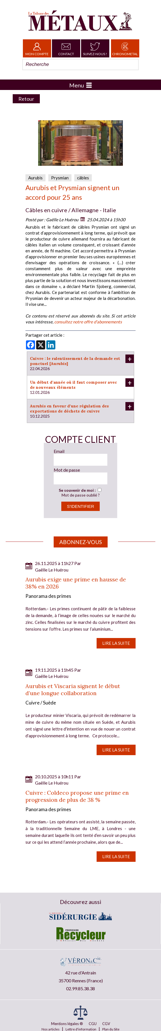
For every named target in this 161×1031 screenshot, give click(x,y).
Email (59, 451)
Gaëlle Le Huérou (62, 219)
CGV (106, 1023)
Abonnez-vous (80, 542)
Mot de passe (67, 469)
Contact (66, 48)
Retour (26, 99)
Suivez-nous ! (95, 48)
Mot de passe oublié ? (81, 495)
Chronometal (125, 48)
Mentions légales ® (67, 1023)
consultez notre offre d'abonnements (88, 321)
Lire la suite (116, 643)
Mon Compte (37, 48)
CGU (93, 1023)
